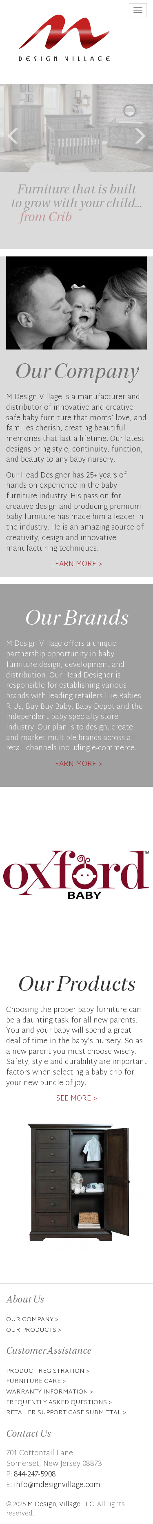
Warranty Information (47, 1392)
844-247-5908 (35, 1474)
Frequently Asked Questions (56, 1402)
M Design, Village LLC (60, 1505)
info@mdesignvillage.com (57, 1485)
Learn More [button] (73, 564)
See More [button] (73, 1098)
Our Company (29, 1319)
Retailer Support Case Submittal (63, 1412)
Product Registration (45, 1371)
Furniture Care (33, 1381)
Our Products (31, 1330)
